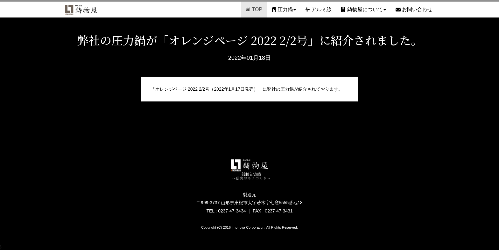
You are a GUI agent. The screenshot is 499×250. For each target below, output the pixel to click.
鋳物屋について (363, 9)
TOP (254, 9)
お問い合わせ (414, 9)
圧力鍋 (284, 9)
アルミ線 (319, 9)
